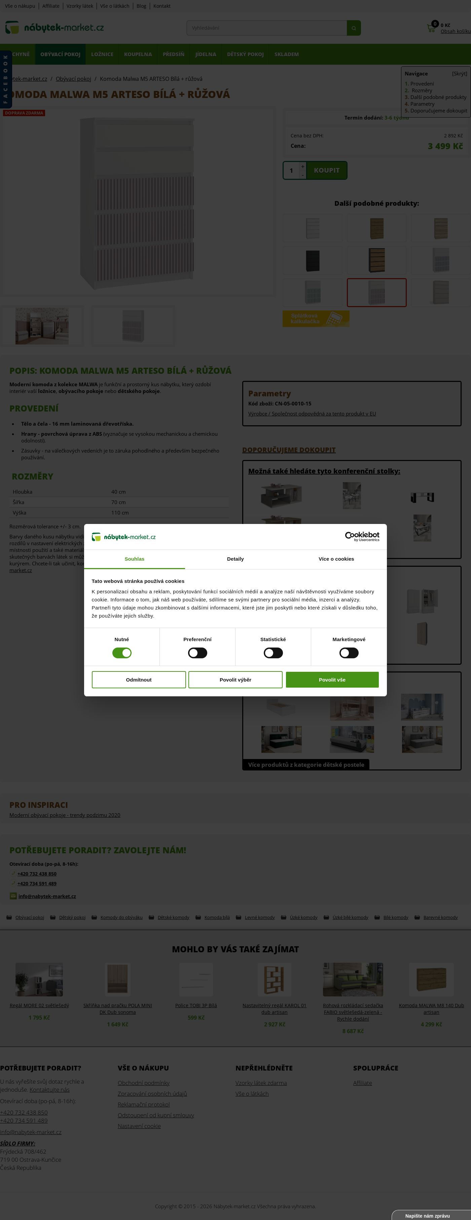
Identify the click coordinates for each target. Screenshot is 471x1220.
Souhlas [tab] (134, 559)
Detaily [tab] (235, 559)
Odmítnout (139, 680)
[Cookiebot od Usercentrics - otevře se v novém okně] (350, 537)
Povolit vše (332, 680)
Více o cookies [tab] (336, 559)
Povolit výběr (235, 680)
